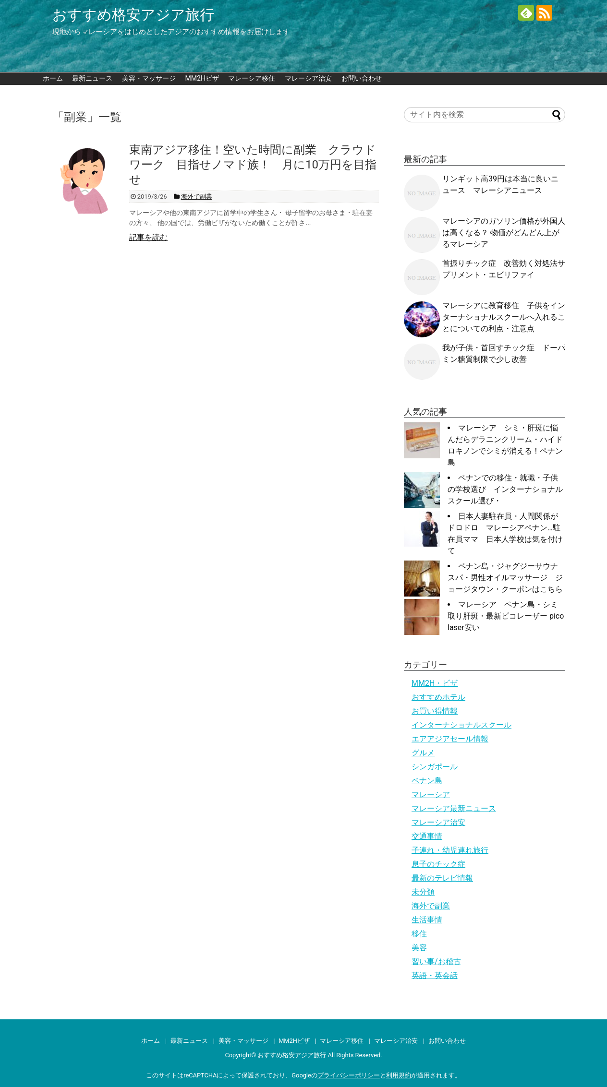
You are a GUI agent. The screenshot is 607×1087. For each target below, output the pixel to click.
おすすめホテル (438, 697)
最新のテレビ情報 (442, 878)
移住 (419, 933)
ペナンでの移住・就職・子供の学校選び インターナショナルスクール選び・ (505, 489)
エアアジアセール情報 (450, 738)
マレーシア (431, 794)
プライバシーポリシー (348, 1075)
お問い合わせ (361, 78)
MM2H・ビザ (435, 683)
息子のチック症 (438, 864)
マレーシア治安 (308, 78)
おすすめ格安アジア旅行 (133, 14)
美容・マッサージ (149, 78)
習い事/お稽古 (436, 961)
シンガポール (435, 766)
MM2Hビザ (202, 78)
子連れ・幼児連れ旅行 (450, 850)
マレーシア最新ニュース (454, 808)
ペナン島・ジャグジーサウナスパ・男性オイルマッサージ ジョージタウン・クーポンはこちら (505, 577)
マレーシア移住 (251, 78)
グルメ (423, 752)
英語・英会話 (435, 975)
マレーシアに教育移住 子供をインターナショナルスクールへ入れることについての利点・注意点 (503, 317)
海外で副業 (431, 905)
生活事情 (427, 919)
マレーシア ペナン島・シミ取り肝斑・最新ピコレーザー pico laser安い (506, 616)
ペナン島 (427, 780)
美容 (419, 947)
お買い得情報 (435, 711)
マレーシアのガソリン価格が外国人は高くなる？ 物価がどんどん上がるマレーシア (503, 232)
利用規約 (398, 1075)
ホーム (53, 78)
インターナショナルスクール (461, 724)
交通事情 (427, 836)
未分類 (423, 891)
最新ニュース (92, 78)
